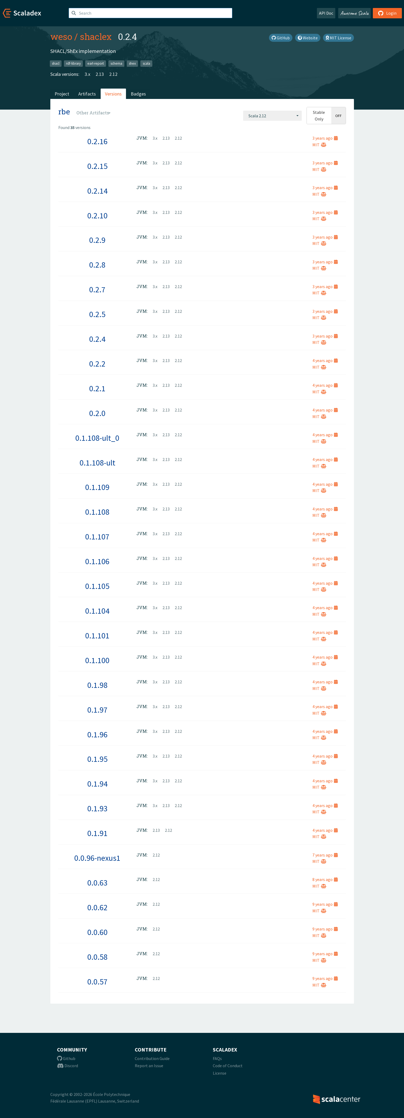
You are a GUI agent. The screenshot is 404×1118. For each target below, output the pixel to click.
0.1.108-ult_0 (97, 438)
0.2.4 (97, 339)
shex (132, 63)
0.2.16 (97, 141)
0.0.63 (97, 883)
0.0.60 (97, 932)
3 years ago (325, 138)
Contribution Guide (152, 1058)
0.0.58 (97, 957)
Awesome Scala (354, 13)
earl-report (95, 63)
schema (116, 63)
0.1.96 (97, 734)
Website (308, 37)
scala (146, 63)
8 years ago (325, 879)
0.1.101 (97, 635)
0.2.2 (97, 364)
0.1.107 (97, 536)
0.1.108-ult (97, 463)
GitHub (281, 37)
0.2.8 (97, 265)
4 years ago (325, 360)
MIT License (338, 37)
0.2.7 (97, 289)
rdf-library (73, 63)
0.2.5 (97, 314)
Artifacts (87, 94)
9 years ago (325, 904)
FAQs (217, 1058)
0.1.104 (97, 611)
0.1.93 (97, 808)
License (219, 1073)
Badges (138, 94)
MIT (319, 144)
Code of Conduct (228, 1065)
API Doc (326, 13)
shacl (55, 63)
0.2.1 (97, 388)
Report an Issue (149, 1065)
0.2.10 (97, 215)
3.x (87, 74)
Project (62, 94)
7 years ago (325, 855)
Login (387, 13)
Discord (67, 1065)
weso (61, 36)
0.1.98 (97, 685)
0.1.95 (97, 759)
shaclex (96, 36)
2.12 (113, 74)
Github (66, 1058)
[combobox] (272, 116)
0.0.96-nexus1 (97, 858)
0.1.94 (97, 784)
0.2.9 (97, 240)
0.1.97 (97, 710)
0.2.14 (97, 191)
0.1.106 (97, 561)
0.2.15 (97, 166)
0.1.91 (97, 833)
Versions (113, 94)
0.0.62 (97, 907)
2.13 (100, 74)
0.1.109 (97, 487)
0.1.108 (97, 512)
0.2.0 (97, 413)
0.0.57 (97, 981)
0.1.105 (97, 586)
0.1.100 (97, 660)
